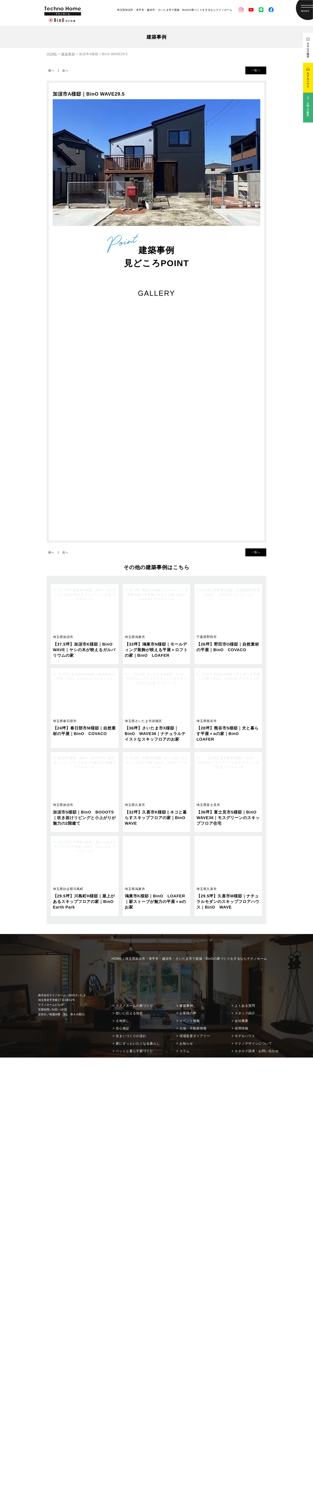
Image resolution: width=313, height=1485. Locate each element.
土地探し (122, 1020)
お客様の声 (187, 1013)
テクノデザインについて (253, 1043)
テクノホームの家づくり (134, 1005)
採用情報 (241, 1028)
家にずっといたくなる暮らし (138, 1043)
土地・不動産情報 (193, 1028)
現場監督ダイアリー (194, 1036)
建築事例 (186, 1005)
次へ (65, 70)
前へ (51, 70)
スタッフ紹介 (245, 1013)
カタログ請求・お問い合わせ (257, 1051)
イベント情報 (189, 1020)
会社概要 (241, 1020)
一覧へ (255, 70)
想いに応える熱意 (129, 1013)
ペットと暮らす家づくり (134, 1051)
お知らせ (186, 1043)
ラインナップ (126, 1058)
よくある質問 (245, 1005)
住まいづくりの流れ (131, 1036)
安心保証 (122, 1028)
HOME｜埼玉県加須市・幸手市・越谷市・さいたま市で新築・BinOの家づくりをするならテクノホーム (189, 958)
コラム (184, 1051)
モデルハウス (245, 1036)
